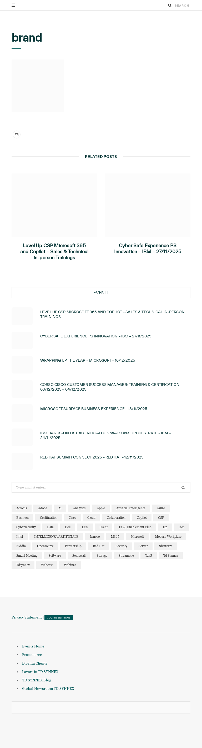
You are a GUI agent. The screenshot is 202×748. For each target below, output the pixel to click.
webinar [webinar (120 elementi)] (70, 565)
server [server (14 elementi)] (143, 546)
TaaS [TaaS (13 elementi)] (148, 555)
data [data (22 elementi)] (50, 527)
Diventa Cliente (35, 663)
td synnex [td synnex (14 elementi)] (170, 555)
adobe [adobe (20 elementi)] (42, 508)
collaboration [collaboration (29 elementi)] (116, 518)
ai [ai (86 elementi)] (60, 508)
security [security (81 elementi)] (121, 546)
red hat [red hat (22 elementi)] (98, 546)
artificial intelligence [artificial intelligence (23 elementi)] (130, 508)
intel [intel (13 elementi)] (19, 536)
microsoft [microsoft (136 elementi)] (137, 536)
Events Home (33, 646)
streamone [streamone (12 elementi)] (126, 555)
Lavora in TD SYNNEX (40, 672)
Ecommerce (32, 654)
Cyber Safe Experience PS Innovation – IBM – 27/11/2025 (147, 248)
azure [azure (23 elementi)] (161, 508)
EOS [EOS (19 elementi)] (85, 527)
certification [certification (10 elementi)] (48, 518)
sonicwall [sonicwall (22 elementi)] (78, 555)
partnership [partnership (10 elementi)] (73, 546)
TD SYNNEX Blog (36, 680)
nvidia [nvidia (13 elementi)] (21, 546)
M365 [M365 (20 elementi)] (115, 536)
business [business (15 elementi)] (22, 518)
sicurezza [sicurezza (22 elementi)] (165, 546)
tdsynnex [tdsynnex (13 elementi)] (23, 565)
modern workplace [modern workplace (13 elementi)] (168, 536)
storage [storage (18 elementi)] (102, 555)
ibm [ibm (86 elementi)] (182, 527)
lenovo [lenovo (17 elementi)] (95, 536)
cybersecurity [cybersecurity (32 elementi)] (26, 527)
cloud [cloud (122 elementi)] (91, 518)
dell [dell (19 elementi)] (67, 527)
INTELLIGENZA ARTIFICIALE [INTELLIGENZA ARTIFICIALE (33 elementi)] (56, 536)
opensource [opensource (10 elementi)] (45, 546)
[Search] (170, 5)
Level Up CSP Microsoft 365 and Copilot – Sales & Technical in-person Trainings (54, 251)
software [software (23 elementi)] (55, 555)
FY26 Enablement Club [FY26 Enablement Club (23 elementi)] (135, 527)
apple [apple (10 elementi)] (101, 508)
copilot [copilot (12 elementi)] (142, 518)
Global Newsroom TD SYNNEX (48, 688)
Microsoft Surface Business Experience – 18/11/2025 (93, 409)
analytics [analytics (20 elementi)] (79, 508)
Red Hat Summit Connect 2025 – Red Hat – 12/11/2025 (92, 457)
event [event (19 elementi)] (103, 527)
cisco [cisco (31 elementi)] (72, 518)
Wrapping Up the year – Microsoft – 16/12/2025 (87, 360)
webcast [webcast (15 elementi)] (47, 565)
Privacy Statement (27, 617)
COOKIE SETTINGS (58, 617)
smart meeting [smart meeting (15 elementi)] (26, 555)
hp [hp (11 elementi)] (165, 527)
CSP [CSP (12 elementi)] (161, 518)
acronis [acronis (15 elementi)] (21, 508)
